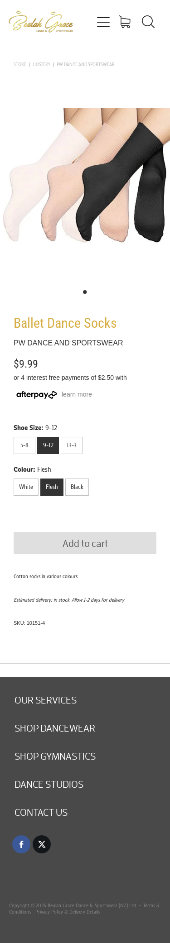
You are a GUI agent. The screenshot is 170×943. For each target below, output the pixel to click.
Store (20, 64)
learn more (77, 394)
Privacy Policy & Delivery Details (67, 912)
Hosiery (41, 64)
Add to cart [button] (85, 543)
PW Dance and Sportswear (86, 64)
